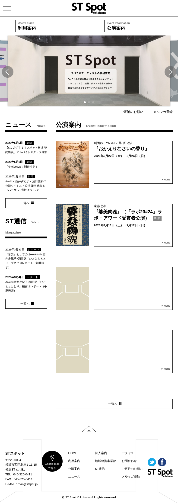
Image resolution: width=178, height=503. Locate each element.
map (52, 466)
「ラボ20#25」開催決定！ (21, 166)
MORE (167, 180)
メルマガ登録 (163, 112)
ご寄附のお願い (132, 112)
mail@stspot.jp (28, 484)
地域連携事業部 (105, 461)
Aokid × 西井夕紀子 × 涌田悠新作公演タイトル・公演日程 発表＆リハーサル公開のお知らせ (25, 185)
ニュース (74, 476)
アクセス (128, 453)
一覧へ (112, 404)
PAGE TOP (89, 429)
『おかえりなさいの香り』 (121, 148)
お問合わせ (129, 461)
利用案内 (53, 25)
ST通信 (100, 469)
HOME (72, 453)
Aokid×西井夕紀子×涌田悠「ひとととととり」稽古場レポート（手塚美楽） (26, 286)
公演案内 (142, 25)
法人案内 (101, 453)
